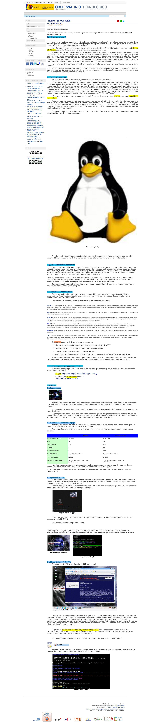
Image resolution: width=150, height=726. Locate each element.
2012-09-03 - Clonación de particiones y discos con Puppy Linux (35, 141)
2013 (30, 48)
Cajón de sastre (66, 2)
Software (57, 2)
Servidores (30, 36)
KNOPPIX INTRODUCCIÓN (59, 21)
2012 (30, 50)
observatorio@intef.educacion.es (116, 707)
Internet (50, 2)
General (58, 23)
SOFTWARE (51, 23)
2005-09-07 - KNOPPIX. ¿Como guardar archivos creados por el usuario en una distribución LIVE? (35, 125)
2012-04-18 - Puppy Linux (33, 138)
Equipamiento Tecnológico (39, 2)
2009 (30, 55)
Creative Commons (119, 705)
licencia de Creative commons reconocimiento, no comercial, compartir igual (35, 156)
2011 (30, 51)
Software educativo (32, 38)
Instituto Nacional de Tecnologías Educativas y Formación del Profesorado (105, 709)
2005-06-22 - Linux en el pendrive (35, 132)
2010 (30, 53)
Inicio (28, 2)
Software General (32, 33)
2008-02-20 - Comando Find (34, 101)
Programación (31, 35)
